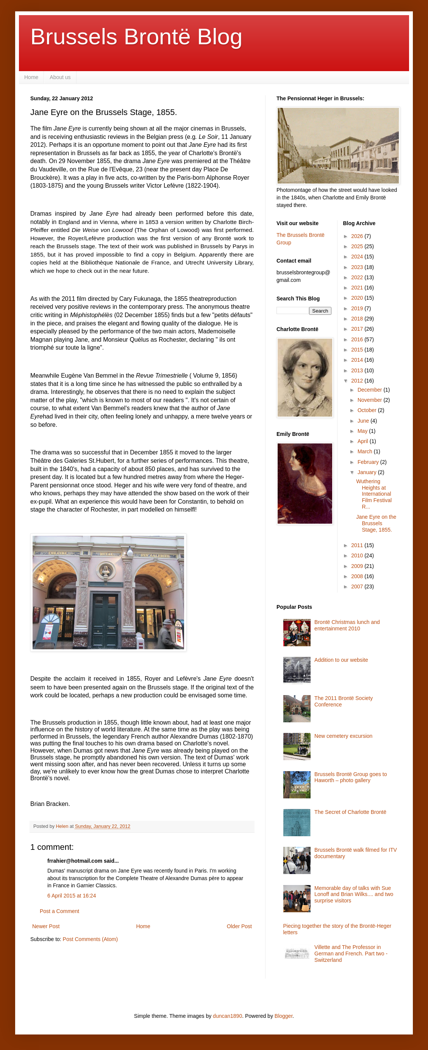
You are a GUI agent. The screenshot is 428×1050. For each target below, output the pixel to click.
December (370, 390)
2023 (357, 267)
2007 (357, 586)
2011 (357, 545)
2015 (357, 350)
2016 (357, 339)
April (364, 441)
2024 (357, 257)
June (364, 421)
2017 (357, 329)
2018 (357, 319)
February (369, 462)
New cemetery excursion (343, 736)
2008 (357, 576)
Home (31, 77)
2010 (357, 555)
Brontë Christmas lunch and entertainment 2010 (347, 625)
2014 (357, 360)
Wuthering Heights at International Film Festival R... (374, 494)
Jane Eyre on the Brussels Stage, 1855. (376, 523)
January (368, 472)
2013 (357, 370)
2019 (357, 308)
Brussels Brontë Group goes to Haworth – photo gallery (350, 777)
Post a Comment (59, 911)
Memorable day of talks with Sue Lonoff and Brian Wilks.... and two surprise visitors (353, 894)
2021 (357, 288)
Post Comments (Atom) (90, 939)
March (366, 451)
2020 (357, 298)
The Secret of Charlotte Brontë (350, 812)
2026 (357, 236)
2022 (357, 277)
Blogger (283, 1016)
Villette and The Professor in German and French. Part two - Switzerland (350, 953)
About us (60, 77)
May (363, 431)
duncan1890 (227, 1016)
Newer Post (45, 926)
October (368, 410)
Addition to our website (341, 660)
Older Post (239, 926)
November (370, 400)
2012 (357, 381)
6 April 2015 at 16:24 (71, 896)
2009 (357, 566)
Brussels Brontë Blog (136, 36)
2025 (357, 246)
